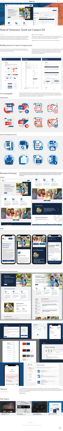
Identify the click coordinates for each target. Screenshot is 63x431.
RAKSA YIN (32, 1)
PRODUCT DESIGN (8, 1)
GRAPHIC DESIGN (13, 1)
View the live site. (22, 393)
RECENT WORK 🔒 (3, 1)
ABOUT (17, 1)
